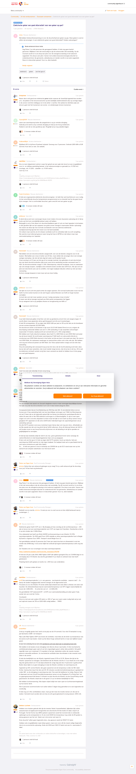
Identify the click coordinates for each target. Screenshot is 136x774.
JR (20, 524)
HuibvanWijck (23, 141)
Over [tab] (98, 376)
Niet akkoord (67, 396)
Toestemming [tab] (37, 376)
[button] (111, 10)
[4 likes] (30, 206)
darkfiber (22, 161)
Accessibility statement (82, 770)
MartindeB (22, 251)
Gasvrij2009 (23, 119)
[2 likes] (30, 131)
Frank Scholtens (24, 194)
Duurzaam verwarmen (44, 16)
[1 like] (28, 78)
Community (15, 16)
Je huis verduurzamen (28, 16)
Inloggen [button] (121, 10)
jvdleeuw (22, 216)
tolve (21, 35)
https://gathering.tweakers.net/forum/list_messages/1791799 (39, 552)
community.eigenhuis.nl (116, 4)
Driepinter (22, 95)
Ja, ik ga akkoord (97, 396)
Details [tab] (68, 376)
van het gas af (40, 71)
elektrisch (23, 71)
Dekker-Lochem (24, 705)
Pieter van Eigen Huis (26, 463)
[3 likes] (30, 241)
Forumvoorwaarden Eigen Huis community (60, 770)
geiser (31, 71)
